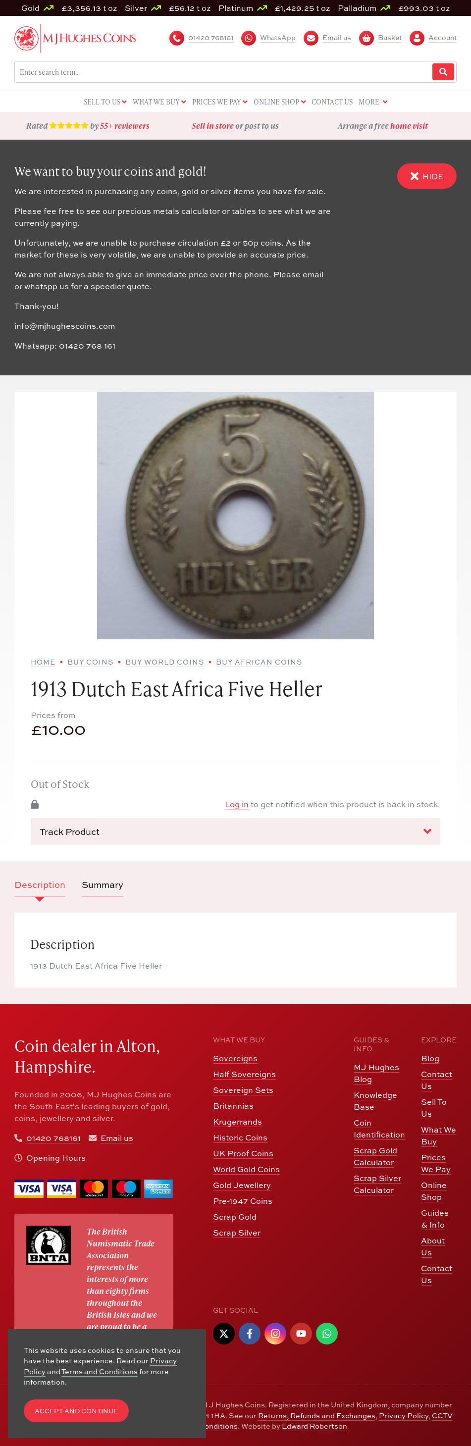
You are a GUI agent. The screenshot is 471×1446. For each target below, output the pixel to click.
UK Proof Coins (243, 1153)
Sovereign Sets (243, 1089)
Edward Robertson (314, 1426)
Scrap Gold (235, 1216)
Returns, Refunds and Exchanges (316, 1415)
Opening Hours (56, 1157)
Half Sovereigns (244, 1074)
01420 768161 (53, 1138)
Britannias (233, 1105)
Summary (102, 884)
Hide (427, 176)
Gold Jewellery (242, 1185)
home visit (409, 125)
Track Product (235, 831)
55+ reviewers (125, 125)
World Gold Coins (246, 1169)
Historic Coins (240, 1137)
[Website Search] (443, 72)
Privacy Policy (403, 1415)
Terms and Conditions (99, 1371)
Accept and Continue (76, 1411)
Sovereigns (235, 1058)
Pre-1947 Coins (242, 1200)
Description (39, 884)
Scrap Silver (237, 1232)
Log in (237, 804)
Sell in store (213, 125)
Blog (430, 1058)
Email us (117, 1138)
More (373, 102)
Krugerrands (237, 1121)
